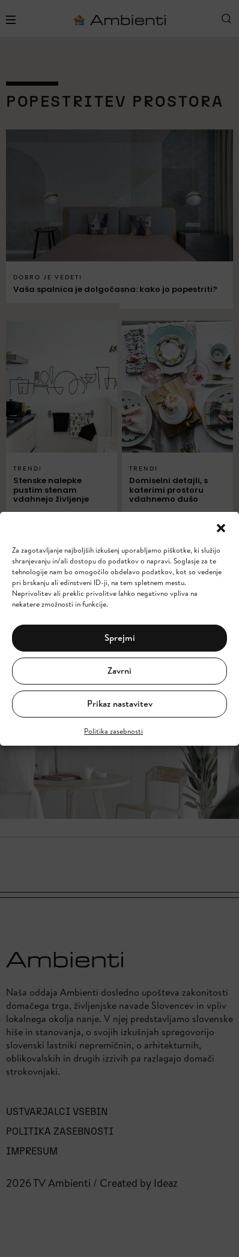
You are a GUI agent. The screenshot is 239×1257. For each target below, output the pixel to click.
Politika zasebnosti (113, 731)
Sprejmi (119, 637)
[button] (221, 527)
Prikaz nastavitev (120, 703)
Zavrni (119, 670)
